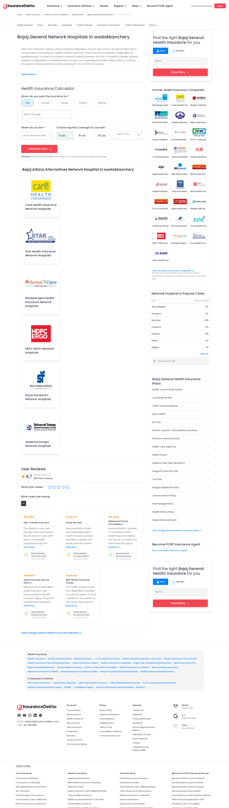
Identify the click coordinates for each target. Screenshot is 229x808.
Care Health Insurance (64, 682)
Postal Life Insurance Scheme (134, 778)
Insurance (54, 6)
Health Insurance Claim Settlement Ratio (49, 662)
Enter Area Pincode (35, 135)
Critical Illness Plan (162, 397)
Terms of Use (106, 727)
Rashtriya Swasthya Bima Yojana (45, 687)
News (136, 6)
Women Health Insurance (165, 667)
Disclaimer (138, 723)
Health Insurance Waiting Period (156, 671)
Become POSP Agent (160, 6)
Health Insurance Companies (116, 662)
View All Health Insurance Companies (172, 270)
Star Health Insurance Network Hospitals (40, 253)
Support (120, 6)
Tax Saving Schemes (77, 744)
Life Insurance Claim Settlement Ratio (138, 786)
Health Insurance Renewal (41, 667)
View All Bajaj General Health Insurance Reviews (51, 632)
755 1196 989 (30, 725)
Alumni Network (140, 738)
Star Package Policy (163, 503)
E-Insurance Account (110, 735)
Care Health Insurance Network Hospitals (41, 207)
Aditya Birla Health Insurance (125, 682)
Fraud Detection (107, 718)
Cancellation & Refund (110, 731)
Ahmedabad (158, 306)
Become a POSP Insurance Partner (188, 778)
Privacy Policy (106, 710)
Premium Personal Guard (166, 438)
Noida (155, 340)
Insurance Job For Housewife (185, 803)
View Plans (180, 72)
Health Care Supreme (164, 446)
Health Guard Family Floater (167, 389)
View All (204, 353)
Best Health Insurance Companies (84, 782)
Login (220, 6)
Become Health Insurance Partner (188, 786)
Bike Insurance (74, 714)
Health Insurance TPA (185, 662)
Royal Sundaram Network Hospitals (38, 397)
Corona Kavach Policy (164, 495)
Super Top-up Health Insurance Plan (152, 662)
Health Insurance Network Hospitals (119, 671)
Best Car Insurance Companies (31, 803)
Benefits (52, 25)
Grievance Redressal (110, 714)
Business (71, 735)
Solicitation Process (142, 734)
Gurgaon (156, 313)
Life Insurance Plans (129, 799)
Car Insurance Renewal (27, 778)
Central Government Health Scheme (114, 687)
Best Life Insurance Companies (134, 795)
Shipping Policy (107, 723)
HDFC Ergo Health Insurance (93, 682)
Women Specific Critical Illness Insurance (174, 430)
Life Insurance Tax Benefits (132, 803)
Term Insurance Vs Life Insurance (135, 791)
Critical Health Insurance (79, 795)
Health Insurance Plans (60, 658)
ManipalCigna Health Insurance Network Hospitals (39, 302)
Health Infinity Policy (163, 511)
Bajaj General (25, 25)
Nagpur (156, 347)
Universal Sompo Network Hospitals (38, 444)
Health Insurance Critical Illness (180, 658)
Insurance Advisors (81, 6)
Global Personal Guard (164, 520)
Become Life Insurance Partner (186, 791)
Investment (72, 731)
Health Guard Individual (165, 405)
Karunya (140, 687)
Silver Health (159, 414)
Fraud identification (142, 718)
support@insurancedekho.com (42, 721)
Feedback (137, 714)
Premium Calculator (108, 25)
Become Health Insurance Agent (170, 550)
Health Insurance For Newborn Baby (79, 671)
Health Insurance (36, 658)
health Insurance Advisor (85, 662)
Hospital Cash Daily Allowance (168, 463)
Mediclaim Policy (83, 658)
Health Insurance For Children (43, 671)
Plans (40, 25)
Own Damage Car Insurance (29, 795)
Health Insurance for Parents (134, 667)
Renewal (67, 25)
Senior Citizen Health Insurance (101, 667)
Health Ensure (159, 454)
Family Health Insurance (69, 667)
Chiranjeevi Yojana (83, 687)
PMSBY (67, 687)
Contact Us (138, 710)
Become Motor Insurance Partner (187, 782)
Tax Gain (157, 479)
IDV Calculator (22, 791)
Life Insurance (73, 723)
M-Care (156, 422)
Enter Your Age (32, 114)
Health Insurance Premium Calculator (141, 658)
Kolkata (156, 333)
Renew (104, 6)
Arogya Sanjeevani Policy (165, 487)
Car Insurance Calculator (28, 782)
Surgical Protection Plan (165, 471)
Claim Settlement (135, 25)
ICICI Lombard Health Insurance (159, 682)
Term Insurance (74, 727)
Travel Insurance (75, 740)
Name (158, 60)
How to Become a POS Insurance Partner (191, 795)
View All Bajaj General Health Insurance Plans (176, 530)
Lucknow (156, 327)
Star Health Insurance (39, 682)
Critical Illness (85, 25)
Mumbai (156, 320)
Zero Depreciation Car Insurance (31, 786)
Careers (136, 743)
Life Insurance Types (129, 782)
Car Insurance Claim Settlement (31, 799)
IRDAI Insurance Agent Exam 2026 (188, 799)
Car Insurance (73, 710)
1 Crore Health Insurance (107, 658)
